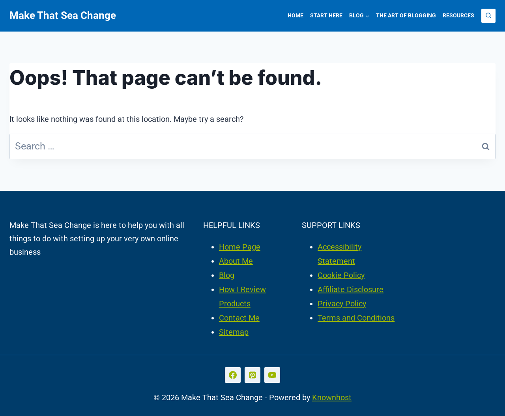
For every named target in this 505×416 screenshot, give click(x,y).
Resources (458, 15)
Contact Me (239, 318)
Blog (226, 275)
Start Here (326, 15)
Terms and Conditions (356, 318)
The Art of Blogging (406, 15)
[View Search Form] (488, 16)
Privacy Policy (342, 303)
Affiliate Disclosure (350, 289)
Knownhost (332, 397)
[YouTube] (272, 375)
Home (295, 15)
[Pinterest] (252, 375)
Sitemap (234, 332)
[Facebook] (233, 375)
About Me (236, 261)
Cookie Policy (341, 275)
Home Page (239, 247)
